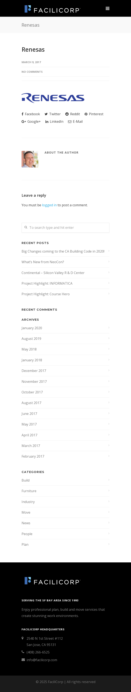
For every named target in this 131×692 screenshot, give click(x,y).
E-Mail (75, 121)
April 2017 (29, 435)
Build (26, 480)
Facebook (31, 114)
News (26, 523)
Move (26, 512)
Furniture (29, 491)
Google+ (31, 121)
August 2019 (31, 338)
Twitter (53, 114)
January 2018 (32, 360)
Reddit (72, 114)
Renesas (33, 49)
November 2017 (34, 381)
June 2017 (29, 413)
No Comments (32, 72)
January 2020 (32, 328)
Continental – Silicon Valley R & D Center (53, 272)
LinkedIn (54, 121)
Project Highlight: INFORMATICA (47, 283)
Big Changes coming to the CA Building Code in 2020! (63, 251)
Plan (25, 544)
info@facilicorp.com (42, 660)
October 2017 (32, 392)
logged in (49, 205)
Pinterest (94, 114)
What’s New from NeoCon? (43, 262)
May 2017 (29, 424)
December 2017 (34, 370)
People (27, 534)
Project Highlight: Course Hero (46, 294)
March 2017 (31, 445)
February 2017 (33, 456)
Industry (28, 501)
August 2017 (31, 402)
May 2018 (29, 349)
